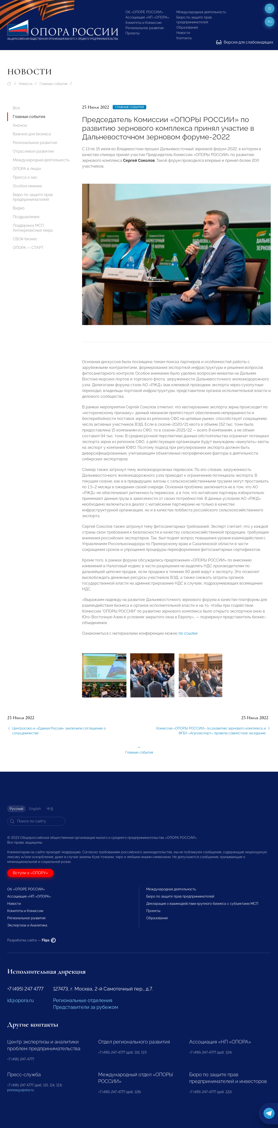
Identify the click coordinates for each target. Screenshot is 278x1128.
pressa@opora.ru (20, 1090)
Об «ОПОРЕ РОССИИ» (144, 12)
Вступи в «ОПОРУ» (30, 873)
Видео (19, 208)
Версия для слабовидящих (244, 42)
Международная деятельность (201, 12)
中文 (50, 809)
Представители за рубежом (85, 1007)
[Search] (36, 821)
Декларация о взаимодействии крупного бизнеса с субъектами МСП (202, 904)
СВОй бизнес (25, 239)
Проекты (132, 33)
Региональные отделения (82, 1000)
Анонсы (20, 125)
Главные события (53, 84)
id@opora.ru (20, 1000)
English (35, 809)
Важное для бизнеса (32, 134)
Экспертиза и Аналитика (27, 925)
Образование (187, 27)
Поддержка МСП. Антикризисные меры (33, 228)
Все (16, 108)
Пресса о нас (25, 177)
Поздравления (26, 217)
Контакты (184, 38)
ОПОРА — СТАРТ (28, 247)
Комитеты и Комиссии (143, 23)
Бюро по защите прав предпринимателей (33, 197)
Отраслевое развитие (33, 151)
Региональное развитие (144, 28)
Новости (183, 33)
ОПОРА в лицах (27, 168)
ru (270, 21)
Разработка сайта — (31, 940)
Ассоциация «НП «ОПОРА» (147, 17)
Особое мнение (27, 186)
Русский (16, 809)
